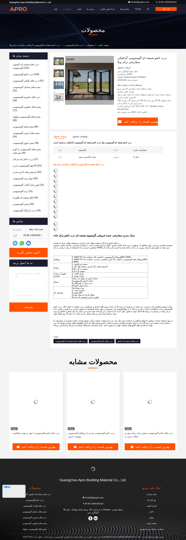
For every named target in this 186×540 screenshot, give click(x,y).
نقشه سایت (151, 523)
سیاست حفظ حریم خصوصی (151, 529)
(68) (26, 118)
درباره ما (90, 9)
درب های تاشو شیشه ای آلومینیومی (71, 341)
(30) (27, 151)
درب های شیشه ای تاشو (128, 341)
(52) (28, 80)
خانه (56, 9)
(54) (26, 135)
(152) (26, 66)
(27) (25, 159)
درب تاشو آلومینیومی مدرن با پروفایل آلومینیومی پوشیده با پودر (91, 435)
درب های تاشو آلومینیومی (101, 341)
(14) (28, 185)
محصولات (67, 9)
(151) (27, 165)
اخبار (151, 511)
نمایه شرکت (151, 494)
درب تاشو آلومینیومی (74, 45)
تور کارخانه (151, 500)
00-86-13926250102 (166, 2)
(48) (26, 143)
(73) (27, 109)
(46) (25, 197)
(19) (27, 210)
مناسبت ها (124, 9)
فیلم (79, 9)
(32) (26, 89)
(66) (25, 126)
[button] (59, 101)
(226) (26, 74)
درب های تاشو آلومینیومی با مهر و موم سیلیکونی (36, 433)
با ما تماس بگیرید (107, 9)
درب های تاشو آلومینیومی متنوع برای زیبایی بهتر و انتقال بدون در (149, 435)
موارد (151, 517)
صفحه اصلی (103, 45)
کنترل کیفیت (151, 506)
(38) (26, 99)
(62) (27, 172)
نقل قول (166, 9)
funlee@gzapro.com (139, 2)
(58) (25, 178)
